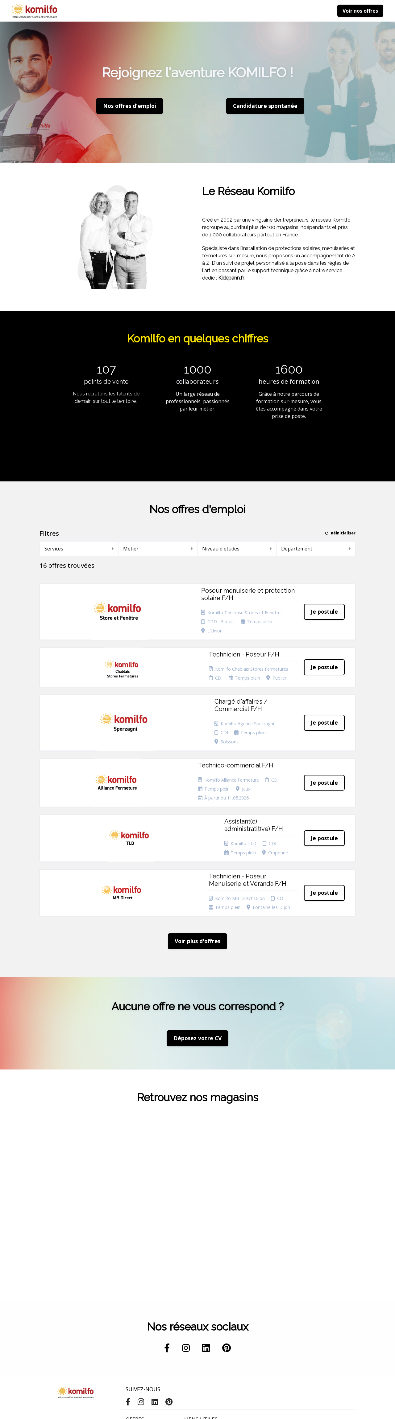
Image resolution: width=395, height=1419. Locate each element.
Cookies (192, 1320)
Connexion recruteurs (195, 1337)
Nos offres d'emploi (129, 105)
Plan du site (196, 1327)
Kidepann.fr (230, 278)
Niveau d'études (237, 548)
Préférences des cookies (200, 1349)
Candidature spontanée (138, 1322)
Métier (158, 548)
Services (79, 548)
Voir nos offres (360, 10)
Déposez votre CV (197, 927)
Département (316, 548)
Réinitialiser (340, 533)
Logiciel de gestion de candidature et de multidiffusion (198, 1408)
